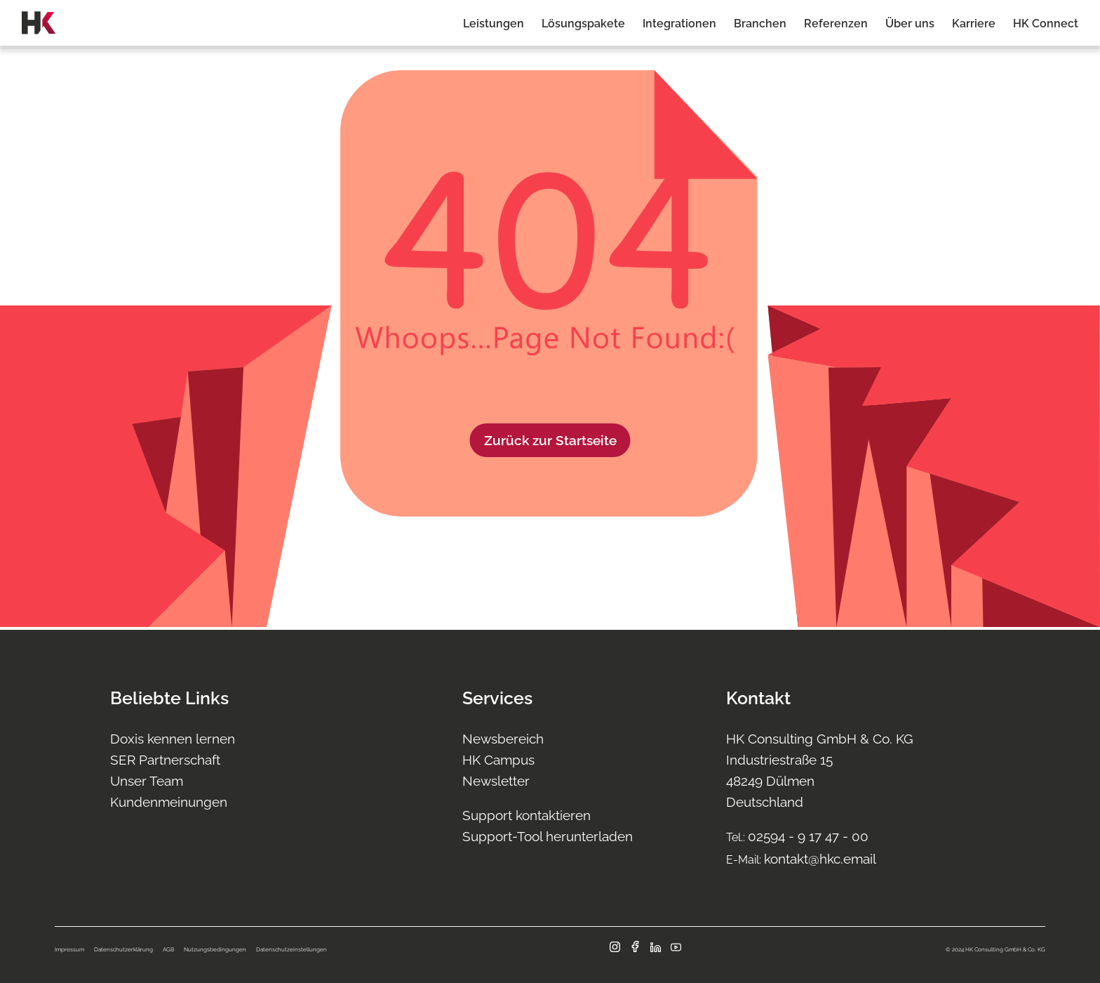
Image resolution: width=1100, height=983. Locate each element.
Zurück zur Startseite (550, 440)
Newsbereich (503, 738)
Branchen (760, 23)
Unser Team (146, 781)
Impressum (69, 949)
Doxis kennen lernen (172, 738)
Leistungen (493, 23)
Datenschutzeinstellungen (291, 949)
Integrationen (679, 23)
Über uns (909, 23)
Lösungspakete (583, 23)
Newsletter (496, 781)
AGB (168, 949)
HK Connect (1045, 23)
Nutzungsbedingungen (215, 949)
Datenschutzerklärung (123, 949)
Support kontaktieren (526, 815)
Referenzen (836, 23)
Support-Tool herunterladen (547, 836)
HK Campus (498, 759)
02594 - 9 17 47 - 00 (808, 836)
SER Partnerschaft (165, 759)
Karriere (973, 23)
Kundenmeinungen (168, 802)
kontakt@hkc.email (820, 858)
